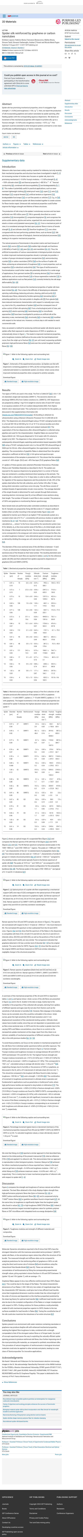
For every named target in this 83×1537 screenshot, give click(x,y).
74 (30, 1028)
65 (3, 849)
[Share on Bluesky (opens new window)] (69, 58)
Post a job (58, 1438)
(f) (40, 939)
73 (31, 1001)
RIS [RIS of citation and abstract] (14, 145)
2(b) (46, 837)
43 (53, 294)
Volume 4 (14, 48)
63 (17, 516)
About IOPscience (8, 1502)
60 (58, 456)
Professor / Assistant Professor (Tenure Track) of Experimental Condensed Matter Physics (31, 1425)
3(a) (13, 923)
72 (47, 935)
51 (33, 339)
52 (29, 341)
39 (17, 281)
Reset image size (42, 354)
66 (32, 852)
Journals (5, 1488)
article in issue (14, 152)
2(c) (9, 840)
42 (41, 294)
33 (10, 260)
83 (20, 1186)
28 (21, 248)
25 (18, 245)
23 (59, 234)
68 (11, 858)
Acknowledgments (71, 125)
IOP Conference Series (10, 1497)
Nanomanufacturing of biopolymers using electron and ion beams (24, 1398)
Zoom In (16, 354)
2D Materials (9, 21)
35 (39, 263)
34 (34, 260)
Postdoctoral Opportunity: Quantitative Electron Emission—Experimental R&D (27, 1418)
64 (58, 846)
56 (50, 389)
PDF (9, 58)
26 (29, 245)
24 (9, 245)
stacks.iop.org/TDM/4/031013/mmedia (17, 410)
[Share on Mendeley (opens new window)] (66, 58)
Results (67, 115)
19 (11, 216)
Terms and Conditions (37, 1492)
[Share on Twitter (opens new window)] (75, 54)
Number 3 (21, 48)
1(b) (48, 507)
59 (28, 450)
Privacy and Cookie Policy (38, 1502)
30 (46, 248)
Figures (17, 101)
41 (54, 292)
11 (49, 190)
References (38, 101)
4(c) (3, 1268)
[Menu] (4, 16)
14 (27, 193)
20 (36, 222)
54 (55, 1198)
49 (13, 313)
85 (27, 1251)
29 (31, 248)
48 (26, 310)
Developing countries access (12, 1511)
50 (30, 339)
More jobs (5, 1438)
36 (14, 281)
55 (11, 345)
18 (58, 196)
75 (22, 1192)
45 (35, 304)
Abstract (67, 105)
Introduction (69, 112)
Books (4, 1492)
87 (52, 1298)
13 (11, 193)
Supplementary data (71, 108)
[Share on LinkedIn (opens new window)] (69, 54)
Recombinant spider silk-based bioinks (15, 1405)
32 (43, 257)
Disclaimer (33, 1497)
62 (28, 1028)
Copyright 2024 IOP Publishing (40, 1488)
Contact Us (6, 1506)
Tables (26, 101)
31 (49, 248)
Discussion (68, 118)
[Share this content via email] (65, 54)
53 (8, 345)
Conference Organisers (65, 1497)
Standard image (11, 377)
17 (49, 196)
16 (23, 196)
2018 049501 (33, 66)
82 (38, 1183)
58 (3, 441)
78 (21, 1140)
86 (37, 1283)
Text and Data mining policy (39, 1506)
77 (54, 1075)
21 (39, 222)
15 (53, 193)
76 (33, 1028)
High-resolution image (30, 377)
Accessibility (7, 1523)
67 (35, 852)
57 (49, 422)
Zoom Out (28, 354)
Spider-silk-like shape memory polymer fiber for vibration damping (24, 1402)
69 (44, 935)
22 (53, 231)
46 (29, 307)
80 (35, 1183)
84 (36, 1248)
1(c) (9, 991)
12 (57, 190)
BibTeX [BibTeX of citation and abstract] (6, 145)
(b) (20, 923)
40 (16, 289)
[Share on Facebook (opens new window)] (72, 54)
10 (41, 190)
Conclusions (69, 121)
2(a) (48, 834)
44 (57, 298)
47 (10, 310)
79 (43, 1143)
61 (14, 516)
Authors (6, 101)
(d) (16, 840)
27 (19, 248)
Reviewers (60, 1492)
